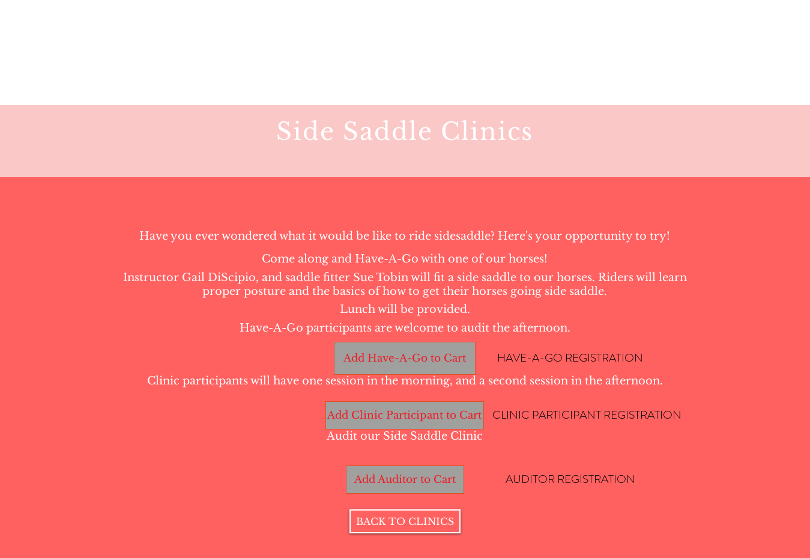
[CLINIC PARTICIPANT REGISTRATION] (587, 415)
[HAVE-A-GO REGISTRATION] (570, 358)
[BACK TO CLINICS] (405, 521)
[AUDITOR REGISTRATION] (570, 479)
